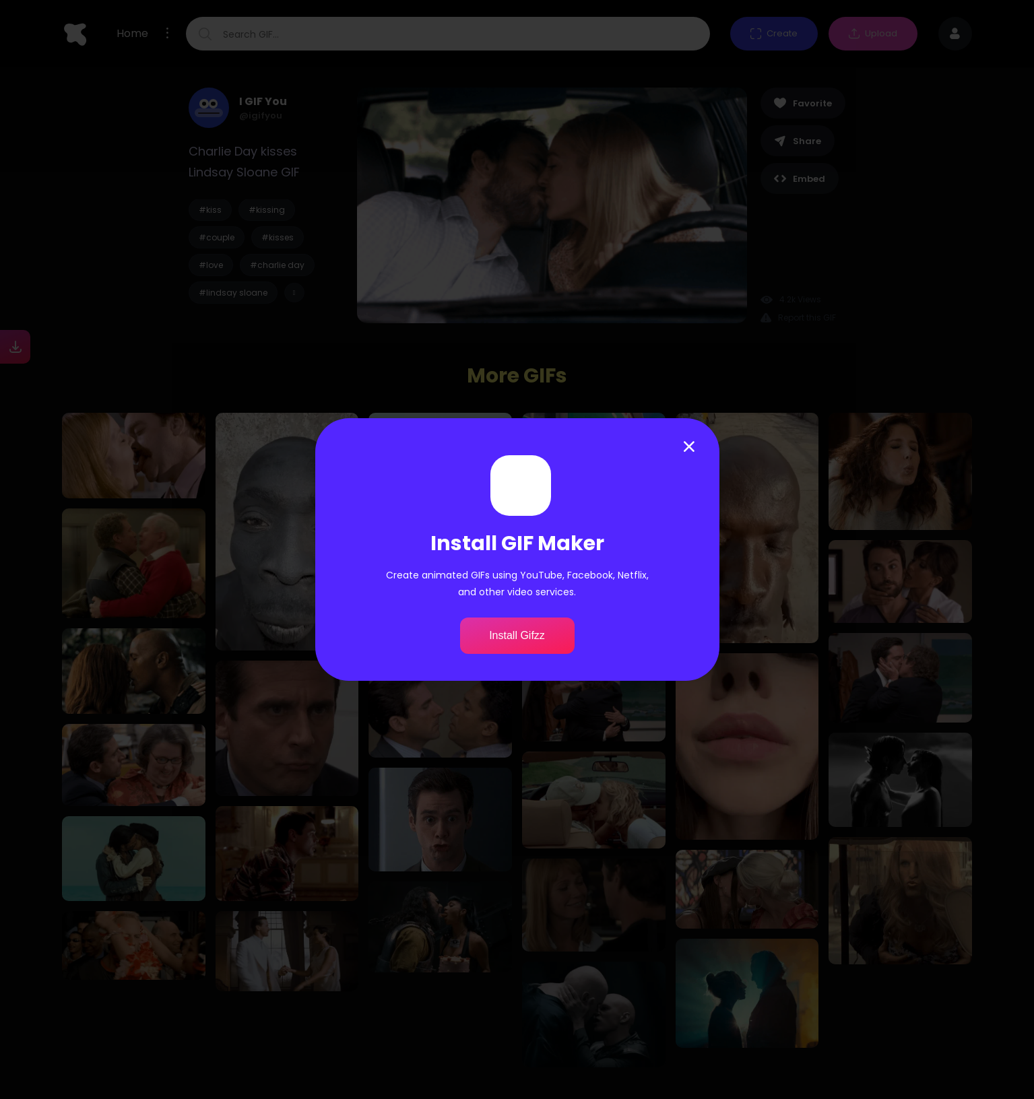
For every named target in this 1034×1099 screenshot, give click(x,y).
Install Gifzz (517, 635)
